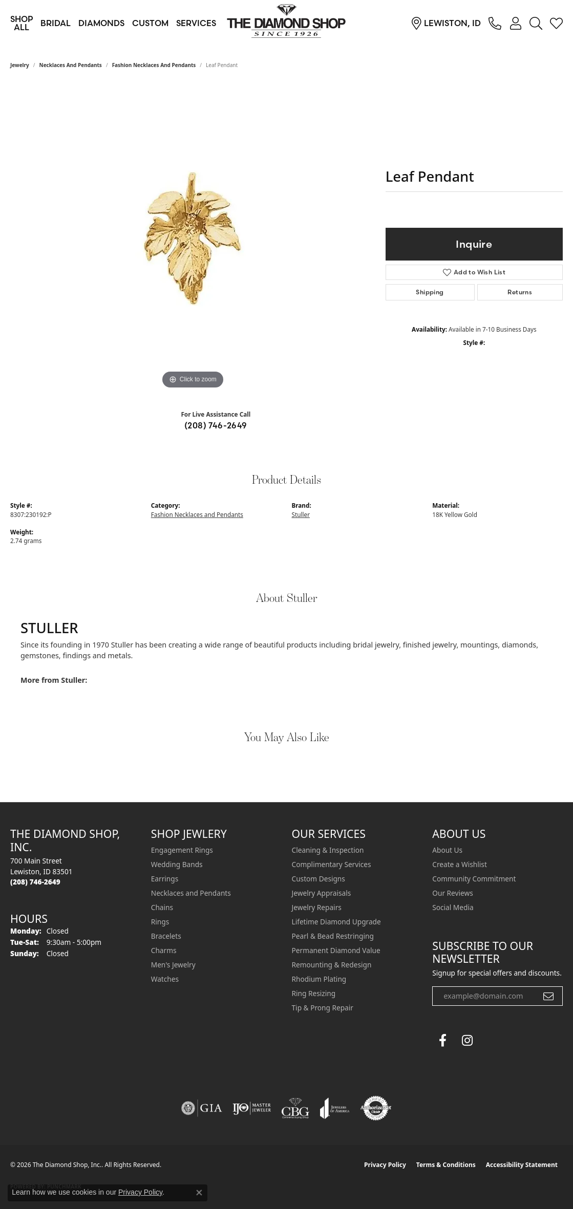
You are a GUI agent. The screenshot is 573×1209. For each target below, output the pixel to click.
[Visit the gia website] (201, 1108)
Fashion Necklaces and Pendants (154, 65)
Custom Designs (318, 878)
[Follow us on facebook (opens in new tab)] (442, 1040)
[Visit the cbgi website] (295, 1108)
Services (196, 23)
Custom (150, 23)
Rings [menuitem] (160, 921)
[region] (192, 238)
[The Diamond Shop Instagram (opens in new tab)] (491, 1040)
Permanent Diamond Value (336, 950)
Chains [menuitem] (162, 907)
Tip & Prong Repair (322, 1007)
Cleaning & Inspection (328, 850)
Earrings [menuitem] (165, 878)
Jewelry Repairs (317, 907)
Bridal (55, 23)
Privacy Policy (385, 1164)
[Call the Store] (35, 882)
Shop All (21, 23)
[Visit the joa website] (335, 1108)
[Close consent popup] (199, 1193)
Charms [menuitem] (164, 950)
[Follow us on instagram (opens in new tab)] (467, 1040)
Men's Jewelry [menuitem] (173, 964)
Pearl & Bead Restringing (333, 936)
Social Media (452, 907)
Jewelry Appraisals (321, 893)
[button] (515, 23)
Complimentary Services (331, 864)
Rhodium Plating (319, 979)
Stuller (301, 514)
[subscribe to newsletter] (548, 996)
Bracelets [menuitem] (166, 936)
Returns (519, 292)
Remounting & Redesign (332, 964)
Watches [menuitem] (165, 979)
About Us (447, 850)
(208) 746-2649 (215, 425)
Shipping (429, 292)
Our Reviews (452, 893)
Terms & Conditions (446, 1164)
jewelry (19, 65)
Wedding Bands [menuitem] (177, 864)
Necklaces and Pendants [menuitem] (191, 893)
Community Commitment (474, 878)
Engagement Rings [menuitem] (182, 850)
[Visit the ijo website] (251, 1108)
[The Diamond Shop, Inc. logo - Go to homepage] (286, 23)
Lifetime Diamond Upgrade (336, 921)
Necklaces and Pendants (70, 65)
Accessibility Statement (522, 1164)
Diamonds (101, 23)
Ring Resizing (314, 993)
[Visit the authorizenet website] (376, 1108)
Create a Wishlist (459, 864)
